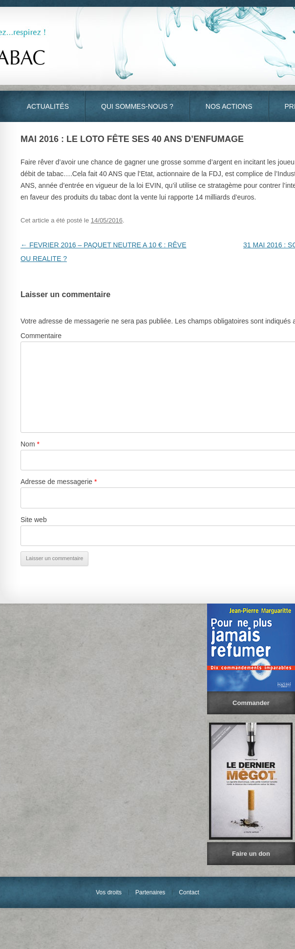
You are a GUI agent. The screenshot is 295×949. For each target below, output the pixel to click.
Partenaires (150, 892)
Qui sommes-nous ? (137, 106)
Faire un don (251, 853)
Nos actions (229, 106)
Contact (189, 892)
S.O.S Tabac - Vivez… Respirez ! (147, 46)
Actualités (48, 106)
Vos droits (109, 892)
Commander (251, 703)
